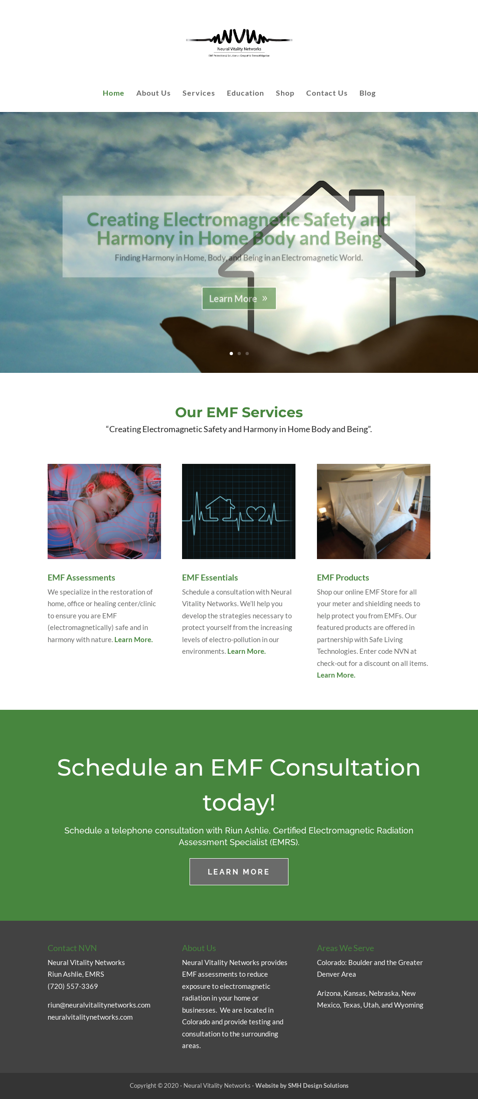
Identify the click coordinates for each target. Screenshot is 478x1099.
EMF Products (343, 577)
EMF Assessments (81, 577)
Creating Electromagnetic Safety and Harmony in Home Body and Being (239, 239)
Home (114, 93)
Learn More (233, 309)
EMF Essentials (210, 577)
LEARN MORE (239, 872)
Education (245, 93)
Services (199, 93)
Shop (285, 93)
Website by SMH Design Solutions (302, 1085)
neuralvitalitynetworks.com (90, 1017)
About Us (153, 93)
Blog (367, 93)
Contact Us (327, 93)
